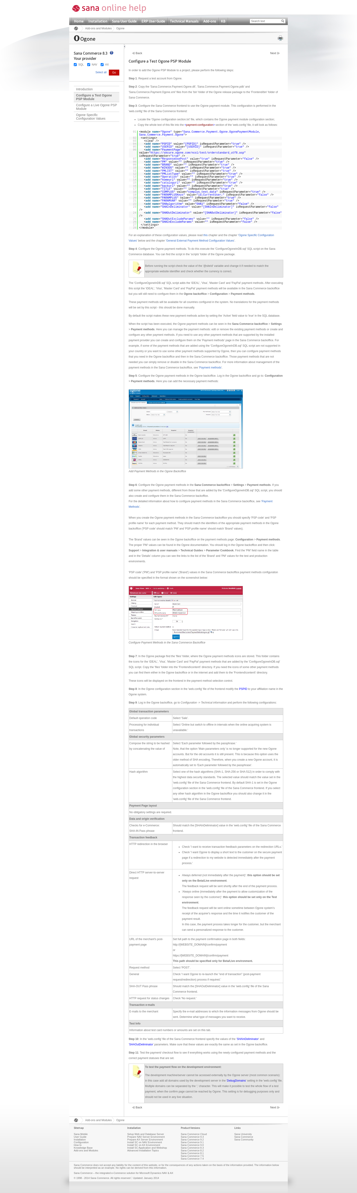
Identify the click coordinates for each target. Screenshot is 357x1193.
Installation (97, 21)
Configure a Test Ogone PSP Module (94, 97)
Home (79, 21)
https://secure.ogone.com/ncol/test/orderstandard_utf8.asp (197, 152)
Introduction (84, 89)
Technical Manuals (184, 21)
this (205, 235)
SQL (81, 64)
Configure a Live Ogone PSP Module (96, 107)
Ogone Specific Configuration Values (90, 116)
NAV (94, 64)
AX (107, 64)
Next (273, 53)
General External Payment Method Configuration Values (200, 240)
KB (223, 21)
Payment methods (210, 367)
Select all (101, 72)
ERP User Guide (153, 21)
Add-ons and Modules (98, 28)
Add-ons (209, 21)
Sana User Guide (124, 21)
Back (139, 53)
